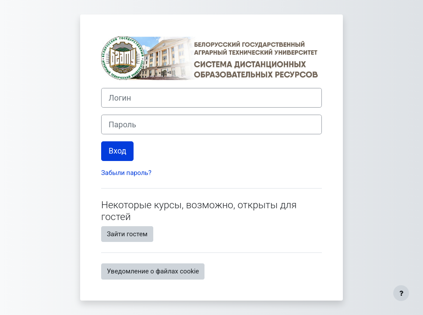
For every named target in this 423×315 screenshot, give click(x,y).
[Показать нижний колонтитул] (401, 293)
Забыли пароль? (126, 173)
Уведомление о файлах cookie (153, 271)
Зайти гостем (127, 234)
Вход (117, 150)
